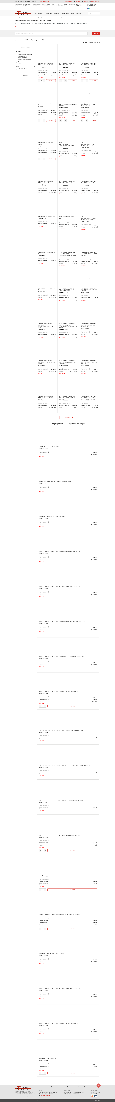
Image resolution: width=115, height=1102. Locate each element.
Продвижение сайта (40, 1100)
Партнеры (56, 13)
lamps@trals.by (61, 5)
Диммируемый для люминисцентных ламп (44, 23)
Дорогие (96, 42)
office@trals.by (26, 5)
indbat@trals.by (45, 5)
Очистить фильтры (25, 47)
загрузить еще (68, 418)
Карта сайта (97, 1100)
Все (99, 42)
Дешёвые (90, 42)
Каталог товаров (39, 13)
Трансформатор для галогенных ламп (78, 23)
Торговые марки (65, 13)
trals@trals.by (79, 5)
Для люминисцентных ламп (26, 23)
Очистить (17, 26)
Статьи (72, 13)
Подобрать (25, 75)
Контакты (78, 13)
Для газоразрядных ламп (62, 23)
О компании (49, 13)
